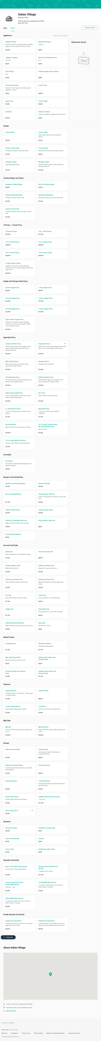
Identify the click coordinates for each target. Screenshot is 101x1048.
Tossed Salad (43, 148)
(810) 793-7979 (23, 23)
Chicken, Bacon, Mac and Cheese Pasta (47, 672)
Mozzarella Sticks (44, 42)
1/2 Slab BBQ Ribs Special (47, 882)
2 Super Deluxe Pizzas (13, 263)
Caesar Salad (42, 132)
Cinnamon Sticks (44, 765)
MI (7, 1030)
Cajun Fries (9, 101)
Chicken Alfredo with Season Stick (15, 672)
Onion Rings (9, 71)
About (12, 28)
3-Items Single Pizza (45, 298)
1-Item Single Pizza (45, 287)
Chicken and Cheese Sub (13, 579)
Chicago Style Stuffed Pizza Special (48, 867)
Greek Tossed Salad (12, 148)
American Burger (44, 483)
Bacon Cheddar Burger (13, 494)
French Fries (42, 85)
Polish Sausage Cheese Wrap (48, 71)
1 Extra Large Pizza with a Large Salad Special (14, 883)
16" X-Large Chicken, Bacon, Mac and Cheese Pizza (48, 425)
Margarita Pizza (43, 409)
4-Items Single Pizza (12, 309)
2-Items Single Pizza (12, 298)
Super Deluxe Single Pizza (14, 319)
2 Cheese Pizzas (11, 231)
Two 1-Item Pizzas (44, 231)
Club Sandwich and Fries (46, 520)
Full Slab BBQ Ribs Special (14, 898)
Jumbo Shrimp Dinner (12, 706)
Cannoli (41, 838)
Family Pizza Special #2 (46, 921)
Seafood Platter (11, 691)
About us (5, 1033)
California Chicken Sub (46, 565)
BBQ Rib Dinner (43, 727)
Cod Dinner (42, 706)
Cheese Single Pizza (12, 287)
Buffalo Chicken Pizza (46, 377)
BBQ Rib (8, 727)
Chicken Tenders (44, 112)
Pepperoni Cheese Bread (14, 765)
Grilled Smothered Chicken (14, 623)
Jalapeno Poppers (11, 57)
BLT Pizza (41, 393)
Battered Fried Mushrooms (47, 57)
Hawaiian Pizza (43, 361)
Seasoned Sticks (11, 781)
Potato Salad (42, 101)
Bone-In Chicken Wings (46, 184)
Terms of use (26, 1033)
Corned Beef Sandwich (13, 534)
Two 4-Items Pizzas (12, 252)
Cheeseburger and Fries (46, 494)
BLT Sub (8, 595)
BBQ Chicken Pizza (12, 361)
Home (3, 1030)
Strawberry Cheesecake (46, 828)
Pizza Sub (41, 623)
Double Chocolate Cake (46, 849)
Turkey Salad (9, 132)
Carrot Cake (9, 849)
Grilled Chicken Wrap (12, 510)
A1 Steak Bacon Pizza (13, 409)
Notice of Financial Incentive (56, 1033)
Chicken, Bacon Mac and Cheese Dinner (46, 658)
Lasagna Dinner (10, 643)
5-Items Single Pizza (45, 309)
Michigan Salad (43, 162)
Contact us (14, 1033)
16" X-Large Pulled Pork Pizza (15, 440)
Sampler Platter (10, 42)
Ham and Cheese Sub (45, 552)
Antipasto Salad (10, 162)
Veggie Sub (9, 609)
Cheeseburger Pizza (12, 377)
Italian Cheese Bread (12, 749)
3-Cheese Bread (43, 781)
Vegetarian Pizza (44, 344)
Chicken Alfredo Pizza (13, 344)
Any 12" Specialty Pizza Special (16, 866)
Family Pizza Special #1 (13, 921)
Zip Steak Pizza (10, 424)
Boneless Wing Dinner (45, 195)
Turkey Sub (42, 595)
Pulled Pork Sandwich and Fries (16, 520)
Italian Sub (9, 552)
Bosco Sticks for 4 (11, 810)
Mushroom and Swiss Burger (15, 483)
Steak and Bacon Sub (12, 565)
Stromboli (8, 461)
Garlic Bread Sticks (12, 797)
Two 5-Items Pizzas (45, 252)
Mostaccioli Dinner (44, 643)
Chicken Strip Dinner (12, 209)
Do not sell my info (74, 1033)
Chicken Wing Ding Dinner (14, 195)
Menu (5, 28)
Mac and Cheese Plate (13, 657)
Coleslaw (8, 112)
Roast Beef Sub (43, 609)
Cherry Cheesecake (12, 838)
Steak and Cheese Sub (46, 579)
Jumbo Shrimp (43, 691)
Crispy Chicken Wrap (45, 510)
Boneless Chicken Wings (13, 184)
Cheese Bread (43, 749)
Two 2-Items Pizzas (12, 242)
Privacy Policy (38, 1033)
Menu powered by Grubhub (60, 35)
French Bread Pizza (12, 85)
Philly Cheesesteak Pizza (14, 393)
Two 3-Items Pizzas (45, 242)
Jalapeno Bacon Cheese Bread (49, 797)
